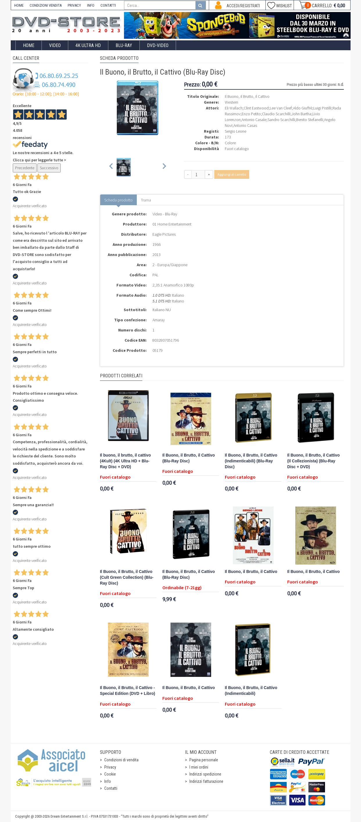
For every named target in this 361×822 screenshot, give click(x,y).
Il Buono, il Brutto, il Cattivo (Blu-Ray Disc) (188, 458)
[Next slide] (164, 167)
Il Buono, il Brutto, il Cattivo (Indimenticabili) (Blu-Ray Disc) (251, 461)
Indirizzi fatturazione (206, 781)
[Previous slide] (111, 167)
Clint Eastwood (256, 108)
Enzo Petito (251, 113)
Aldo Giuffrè (302, 108)
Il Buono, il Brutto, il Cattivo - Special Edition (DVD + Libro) (127, 691)
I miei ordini (198, 767)
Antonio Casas (245, 125)
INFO (90, 5)
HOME (19, 5)
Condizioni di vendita (121, 760)
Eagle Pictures (164, 234)
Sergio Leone (235, 131)
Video (55, 45)
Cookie (110, 774)
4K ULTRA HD (88, 45)
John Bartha (301, 113)
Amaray (158, 319)
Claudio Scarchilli (276, 113)
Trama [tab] (146, 200)
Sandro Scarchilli (281, 119)
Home (28, 45)
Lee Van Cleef (281, 108)
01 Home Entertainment (171, 224)
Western (231, 102)
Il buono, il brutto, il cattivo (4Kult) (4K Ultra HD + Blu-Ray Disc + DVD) (125, 461)
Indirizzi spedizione (205, 774)
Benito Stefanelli (309, 119)
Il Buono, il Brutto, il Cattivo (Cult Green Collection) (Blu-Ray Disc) (126, 577)
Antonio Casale (254, 119)
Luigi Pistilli (322, 108)
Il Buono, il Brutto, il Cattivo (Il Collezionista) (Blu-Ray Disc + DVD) (313, 461)
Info (107, 781)
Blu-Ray (124, 45)
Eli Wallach (234, 108)
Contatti (110, 788)
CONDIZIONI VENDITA (46, 5)
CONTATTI (108, 5)
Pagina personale (203, 760)
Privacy (110, 767)
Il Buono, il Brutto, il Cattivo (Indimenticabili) (251, 691)
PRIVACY (74, 5)
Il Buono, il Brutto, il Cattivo (251, 571)
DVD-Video (157, 45)
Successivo (49, 167)
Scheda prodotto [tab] (118, 200)
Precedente (24, 167)
